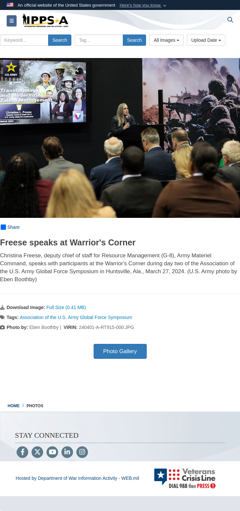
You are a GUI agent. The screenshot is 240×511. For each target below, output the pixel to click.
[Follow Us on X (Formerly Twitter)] (37, 452)
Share (10, 227)
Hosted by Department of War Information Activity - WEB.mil (77, 478)
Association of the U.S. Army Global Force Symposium (76, 317)
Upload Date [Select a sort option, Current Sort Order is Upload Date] (206, 40)
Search (59, 40)
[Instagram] (82, 452)
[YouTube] (52, 452)
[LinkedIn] (67, 452)
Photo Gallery (120, 351)
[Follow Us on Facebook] (22, 452)
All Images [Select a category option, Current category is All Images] (166, 40)
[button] (144, 5)
